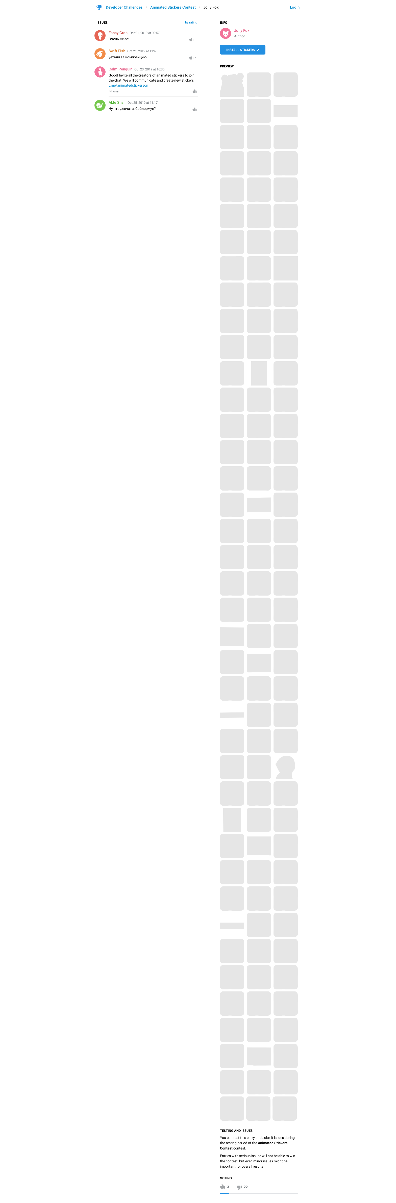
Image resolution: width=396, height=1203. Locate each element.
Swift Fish (117, 51)
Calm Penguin (120, 69)
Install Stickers (240, 50)
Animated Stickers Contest (173, 7)
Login (295, 7)
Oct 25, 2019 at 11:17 (143, 103)
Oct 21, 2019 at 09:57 (145, 33)
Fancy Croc (118, 33)
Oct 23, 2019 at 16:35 (149, 69)
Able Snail (117, 102)
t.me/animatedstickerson (128, 85)
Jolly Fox (242, 30)
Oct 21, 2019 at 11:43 (142, 51)
